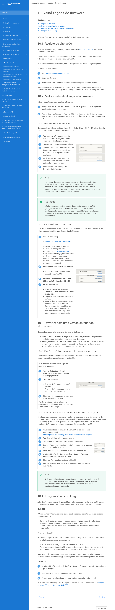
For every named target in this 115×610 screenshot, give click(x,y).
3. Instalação (14, 31)
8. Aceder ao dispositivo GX (14, 54)
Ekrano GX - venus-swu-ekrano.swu (58, 242)
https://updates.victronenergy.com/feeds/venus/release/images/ (67, 435)
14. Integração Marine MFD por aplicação (14, 100)
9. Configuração (14, 59)
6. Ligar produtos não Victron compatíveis (14, 45)
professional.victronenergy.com (58, 73)
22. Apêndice (14, 141)
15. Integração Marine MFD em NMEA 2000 (14, 107)
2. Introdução (14, 27)
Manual (38, 3)
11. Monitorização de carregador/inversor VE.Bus (14, 83)
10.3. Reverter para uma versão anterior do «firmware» (15, 75)
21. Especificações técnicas (14, 137)
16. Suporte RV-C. (14, 112)
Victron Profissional (86, 49)
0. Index (4, 19)
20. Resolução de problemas (14, 133)
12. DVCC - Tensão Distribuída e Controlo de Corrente (14, 90)
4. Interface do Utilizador (14, 35)
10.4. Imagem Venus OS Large (12, 79)
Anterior (41, 597)
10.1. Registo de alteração (11, 66)
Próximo (102, 597)
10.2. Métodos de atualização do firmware (15, 70)
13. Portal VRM (14, 95)
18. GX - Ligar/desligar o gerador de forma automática (14, 121)
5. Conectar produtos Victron (14, 40)
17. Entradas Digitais (14, 116)
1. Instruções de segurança (11, 23)
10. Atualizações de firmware (14, 63)
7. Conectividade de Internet (14, 50)
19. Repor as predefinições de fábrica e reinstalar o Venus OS (14, 127)
